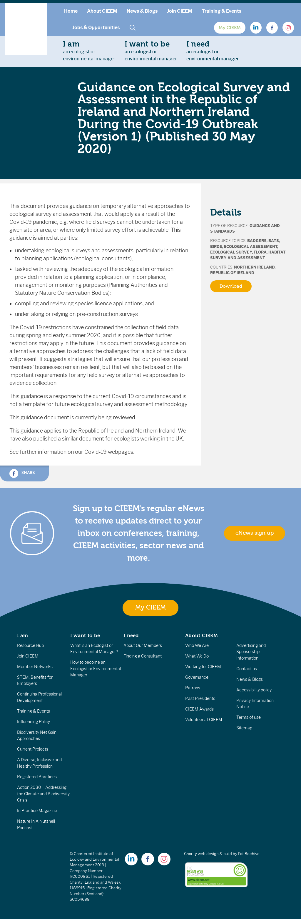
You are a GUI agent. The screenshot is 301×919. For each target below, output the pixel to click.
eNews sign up (254, 533)
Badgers (257, 241)
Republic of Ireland (232, 273)
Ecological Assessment (250, 246)
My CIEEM (230, 27)
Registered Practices (37, 776)
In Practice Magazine (37, 810)
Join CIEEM (179, 11)
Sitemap (244, 728)
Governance (196, 677)
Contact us (246, 668)
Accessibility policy (254, 690)
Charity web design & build (208, 854)
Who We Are (197, 645)
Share (22, 473)
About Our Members (142, 645)
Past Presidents (200, 698)
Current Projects (32, 749)
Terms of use (248, 717)
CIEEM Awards (199, 709)
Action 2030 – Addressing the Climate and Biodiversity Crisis (43, 794)
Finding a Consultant (142, 656)
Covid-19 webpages (108, 452)
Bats (273, 241)
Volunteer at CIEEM (203, 719)
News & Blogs (142, 11)
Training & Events (221, 11)
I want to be (85, 635)
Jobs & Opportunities (96, 27)
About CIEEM (102, 11)
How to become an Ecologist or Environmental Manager (95, 669)
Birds (216, 246)
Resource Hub (30, 645)
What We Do (197, 656)
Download (231, 286)
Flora (260, 252)
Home (71, 11)
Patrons (192, 688)
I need (131, 635)
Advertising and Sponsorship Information (251, 652)
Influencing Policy (33, 721)
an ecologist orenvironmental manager (89, 51)
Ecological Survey (231, 252)
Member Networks (35, 666)
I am (22, 635)
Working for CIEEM (203, 666)
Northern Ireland (254, 267)
